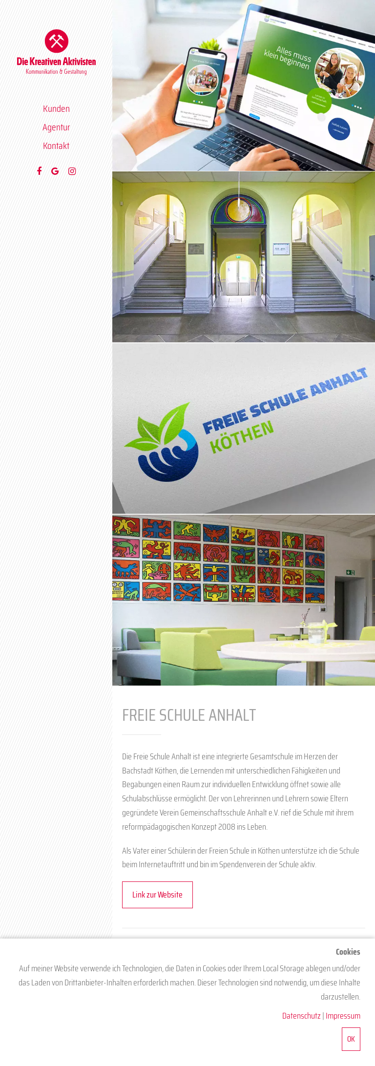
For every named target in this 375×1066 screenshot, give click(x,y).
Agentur (56, 127)
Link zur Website (157, 894)
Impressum (343, 1016)
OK (351, 1039)
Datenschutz (301, 1016)
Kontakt (56, 145)
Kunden (56, 108)
